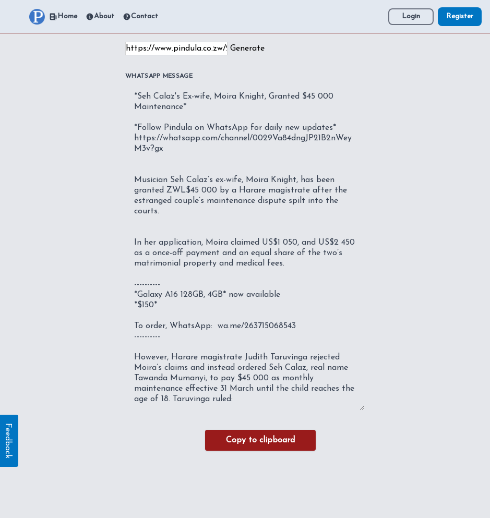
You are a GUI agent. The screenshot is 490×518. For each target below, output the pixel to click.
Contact (140, 17)
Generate (247, 48)
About (100, 17)
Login (411, 16)
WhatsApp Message (159, 76)
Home (63, 17)
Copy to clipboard (260, 440)
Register (459, 16)
